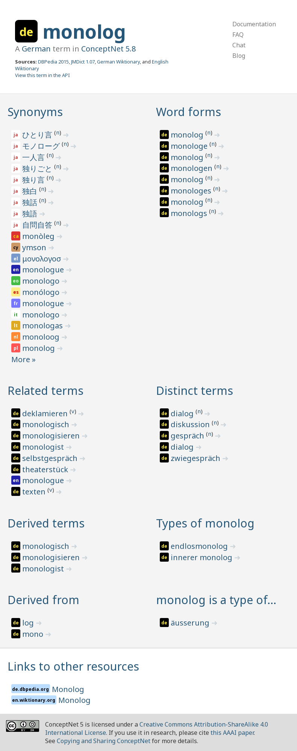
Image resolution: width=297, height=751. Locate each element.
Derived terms (46, 523)
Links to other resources (73, 666)
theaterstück (46, 469)
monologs (190, 213)
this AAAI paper (232, 732)
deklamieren (46, 413)
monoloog (41, 337)
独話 (30, 202)
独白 (30, 191)
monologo (41, 281)
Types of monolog (205, 523)
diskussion (191, 424)
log (29, 623)
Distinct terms (194, 390)
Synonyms (35, 111)
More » (23, 359)
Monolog (68, 689)
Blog (238, 55)
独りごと (38, 168)
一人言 (34, 157)
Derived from (43, 599)
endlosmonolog (200, 546)
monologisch (46, 424)
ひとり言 (38, 135)
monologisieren (52, 436)
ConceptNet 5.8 (108, 49)
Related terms (45, 390)
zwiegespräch (196, 458)
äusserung (191, 623)
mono (33, 634)
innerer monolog (202, 557)
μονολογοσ (42, 259)
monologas (43, 325)
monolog (84, 31)
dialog (183, 413)
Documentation (254, 24)
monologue (44, 269)
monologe (190, 146)
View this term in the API (42, 75)
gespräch (188, 436)
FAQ (238, 34)
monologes (192, 191)
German (36, 49)
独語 (30, 214)
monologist (44, 447)
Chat (238, 45)
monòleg (39, 236)
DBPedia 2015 (53, 61)
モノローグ (42, 146)
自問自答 (38, 225)
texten (34, 492)
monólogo (41, 292)
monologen (192, 168)
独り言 (34, 180)
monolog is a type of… (216, 599)
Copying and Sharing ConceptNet (103, 741)
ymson (35, 247)
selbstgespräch (50, 458)
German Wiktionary (118, 61)
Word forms (188, 111)
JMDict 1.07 (83, 61)
